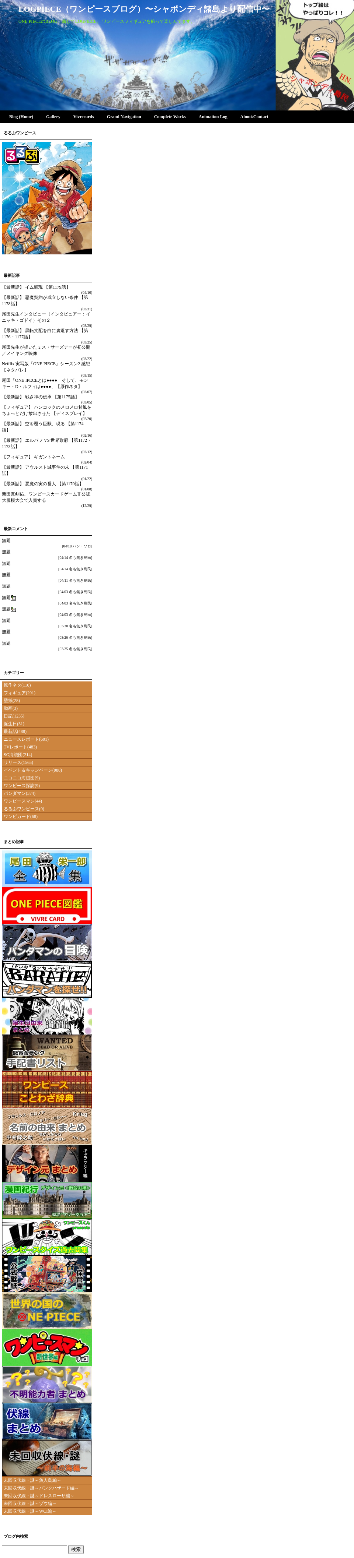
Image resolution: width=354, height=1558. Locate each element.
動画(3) (11, 708)
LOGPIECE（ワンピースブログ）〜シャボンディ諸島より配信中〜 (144, 9)
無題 (6, 540)
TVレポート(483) (20, 747)
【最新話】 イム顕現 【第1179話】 (36, 287)
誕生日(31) (14, 723)
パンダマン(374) (19, 793)
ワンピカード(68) (21, 816)
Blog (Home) (21, 116)
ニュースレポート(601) (26, 739)
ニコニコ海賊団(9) (22, 777)
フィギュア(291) (19, 692)
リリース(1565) (18, 762)
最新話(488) (15, 731)
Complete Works (170, 116)
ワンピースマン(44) (23, 801)
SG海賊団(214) (18, 754)
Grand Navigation (124, 116)
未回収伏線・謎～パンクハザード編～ (41, 1488)
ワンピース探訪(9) (22, 785)
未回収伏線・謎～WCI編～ (30, 1511)
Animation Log (213, 116)
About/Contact (254, 116)
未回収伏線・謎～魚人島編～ (32, 1480)
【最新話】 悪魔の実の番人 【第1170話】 (43, 483)
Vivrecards (83, 116)
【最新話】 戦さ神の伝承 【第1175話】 (40, 396)
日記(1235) (14, 716)
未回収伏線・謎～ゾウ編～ (30, 1503)
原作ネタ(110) (17, 685)
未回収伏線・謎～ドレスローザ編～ (39, 1495)
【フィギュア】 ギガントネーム (33, 456)
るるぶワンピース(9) (24, 808)
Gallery (53, 116)
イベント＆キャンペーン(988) (33, 770)
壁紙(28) (12, 700)
